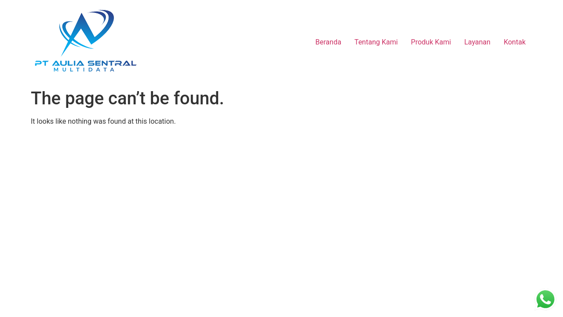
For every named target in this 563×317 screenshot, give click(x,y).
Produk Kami (431, 42)
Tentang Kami (376, 42)
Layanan (477, 42)
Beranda (328, 42)
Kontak (515, 42)
